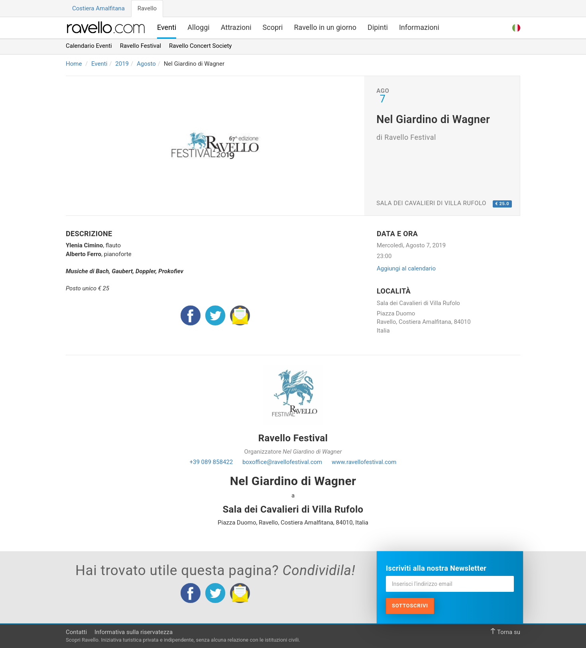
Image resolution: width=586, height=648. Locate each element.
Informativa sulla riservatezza (133, 632)
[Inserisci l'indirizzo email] (450, 584)
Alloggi (198, 27)
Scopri (273, 27)
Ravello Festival (140, 45)
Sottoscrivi (410, 606)
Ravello (147, 8)
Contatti (76, 632)
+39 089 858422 (211, 462)
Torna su (505, 632)
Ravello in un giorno (325, 27)
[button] (516, 27)
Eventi (166, 27)
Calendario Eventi (89, 45)
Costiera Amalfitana (98, 8)
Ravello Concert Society (200, 45)
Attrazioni (236, 27)
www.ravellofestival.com (364, 462)
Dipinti (378, 27)
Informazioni (419, 27)
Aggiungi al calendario (406, 268)
